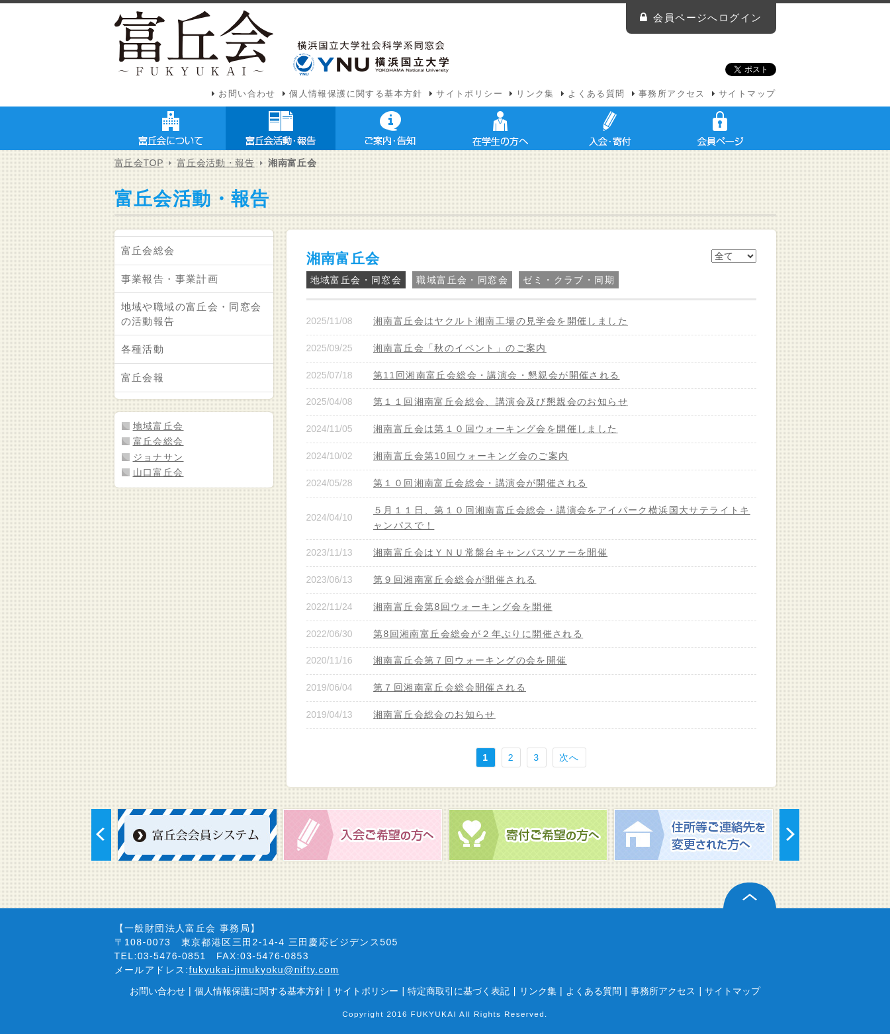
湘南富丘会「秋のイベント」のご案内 (460, 348)
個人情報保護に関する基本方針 (356, 94)
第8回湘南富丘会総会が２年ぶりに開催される (478, 633)
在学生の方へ (500, 128)
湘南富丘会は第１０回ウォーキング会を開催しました (495, 428)
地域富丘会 (158, 426)
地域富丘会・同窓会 (356, 280)
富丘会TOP (139, 162)
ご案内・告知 (390, 128)
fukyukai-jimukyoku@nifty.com (264, 970)
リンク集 (535, 94)
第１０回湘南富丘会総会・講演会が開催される (480, 483)
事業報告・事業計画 (170, 278)
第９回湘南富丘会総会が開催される (454, 579)
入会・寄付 (610, 128)
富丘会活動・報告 (280, 128)
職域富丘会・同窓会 (462, 280)
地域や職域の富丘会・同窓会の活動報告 (191, 314)
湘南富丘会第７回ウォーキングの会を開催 (470, 660)
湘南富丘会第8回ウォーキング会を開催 (463, 606)
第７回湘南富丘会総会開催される (449, 687)
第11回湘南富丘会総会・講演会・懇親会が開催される (496, 375)
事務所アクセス (672, 94)
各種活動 (143, 349)
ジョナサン (158, 457)
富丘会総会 (148, 250)
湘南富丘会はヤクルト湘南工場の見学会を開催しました (500, 321)
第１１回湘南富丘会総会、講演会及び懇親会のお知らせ (500, 401)
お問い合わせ (246, 94)
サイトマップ (747, 94)
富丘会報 (143, 377)
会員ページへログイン (707, 17)
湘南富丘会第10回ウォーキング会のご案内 (471, 456)
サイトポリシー (469, 94)
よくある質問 (596, 94)
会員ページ (720, 128)
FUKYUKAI (434, 1014)
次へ (569, 757)
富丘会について (171, 128)
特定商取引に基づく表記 (459, 991)
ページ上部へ (749, 895)
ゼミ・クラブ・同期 (569, 280)
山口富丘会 (158, 472)
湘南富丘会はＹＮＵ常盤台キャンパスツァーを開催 (490, 552)
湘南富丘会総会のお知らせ (434, 714)
